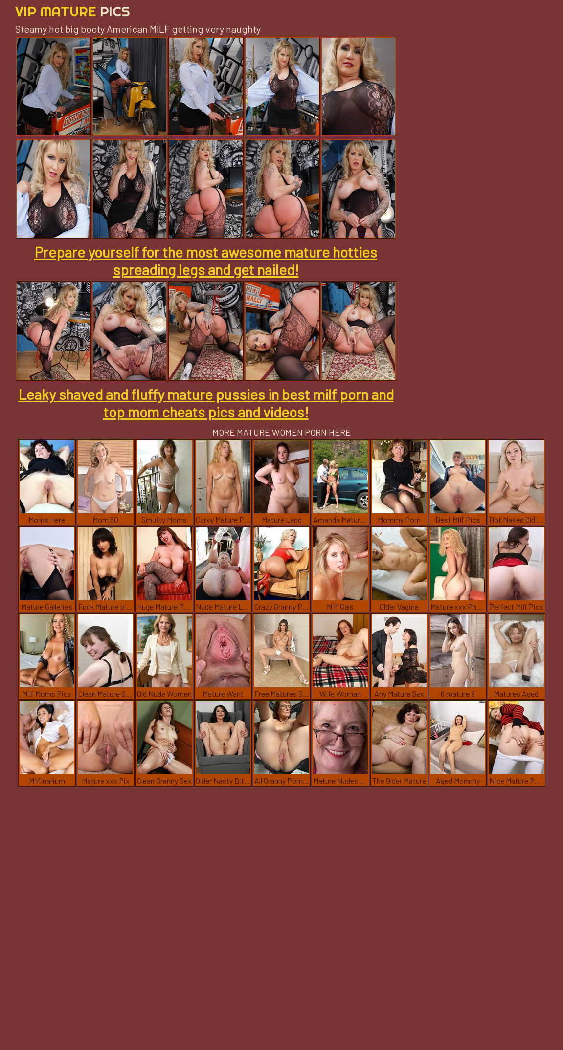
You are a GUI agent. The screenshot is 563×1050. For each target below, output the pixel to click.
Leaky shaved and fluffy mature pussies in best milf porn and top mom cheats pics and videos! (206, 402)
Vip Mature (72, 11)
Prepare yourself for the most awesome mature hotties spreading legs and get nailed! (205, 260)
